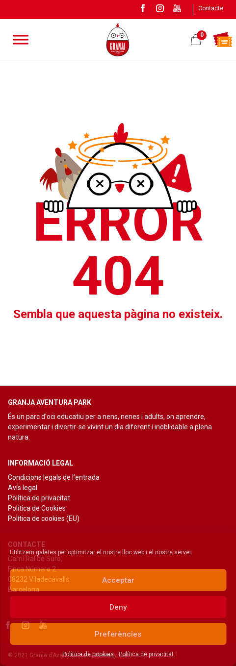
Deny (118, 607)
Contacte (210, 8)
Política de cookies (88, 654)
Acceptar (118, 580)
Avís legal (22, 488)
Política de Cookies (37, 508)
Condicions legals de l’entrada (54, 477)
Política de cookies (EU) (43, 518)
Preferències (118, 634)
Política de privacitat (146, 654)
